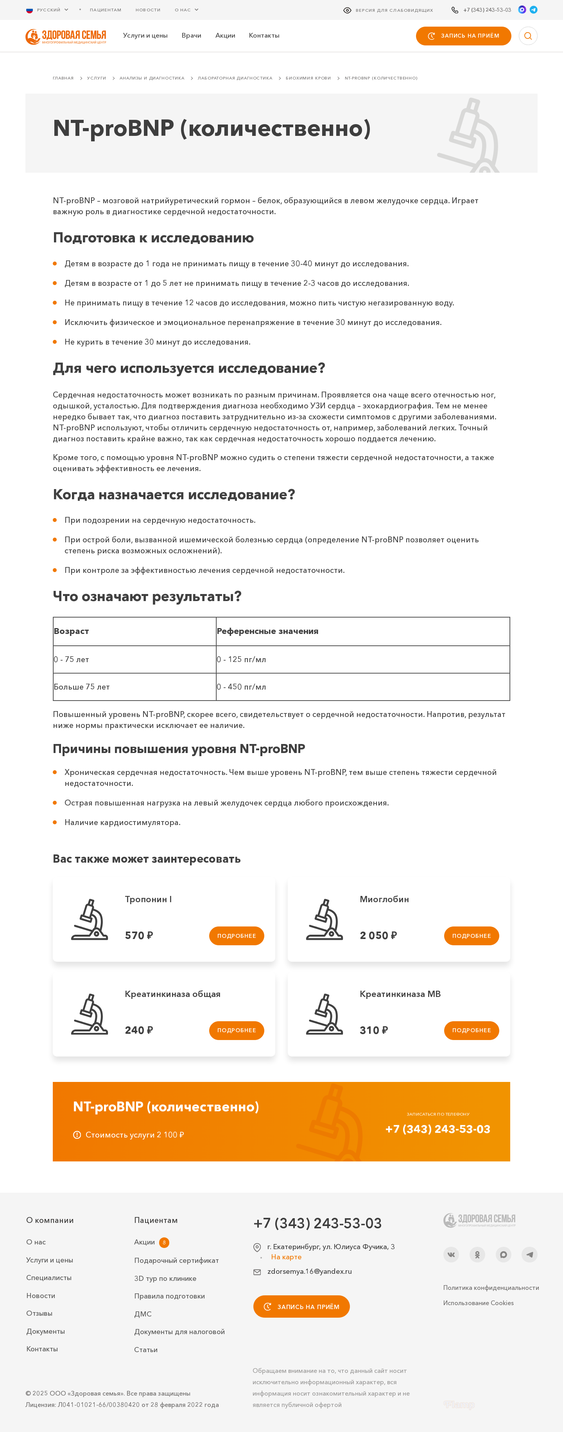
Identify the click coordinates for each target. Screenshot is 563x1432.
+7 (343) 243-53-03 (438, 1129)
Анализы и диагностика (152, 78)
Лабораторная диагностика (235, 78)
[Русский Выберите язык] (52, 9)
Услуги (96, 78)
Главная (63, 78)
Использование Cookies (478, 1303)
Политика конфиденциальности (490, 1287)
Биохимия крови (308, 78)
